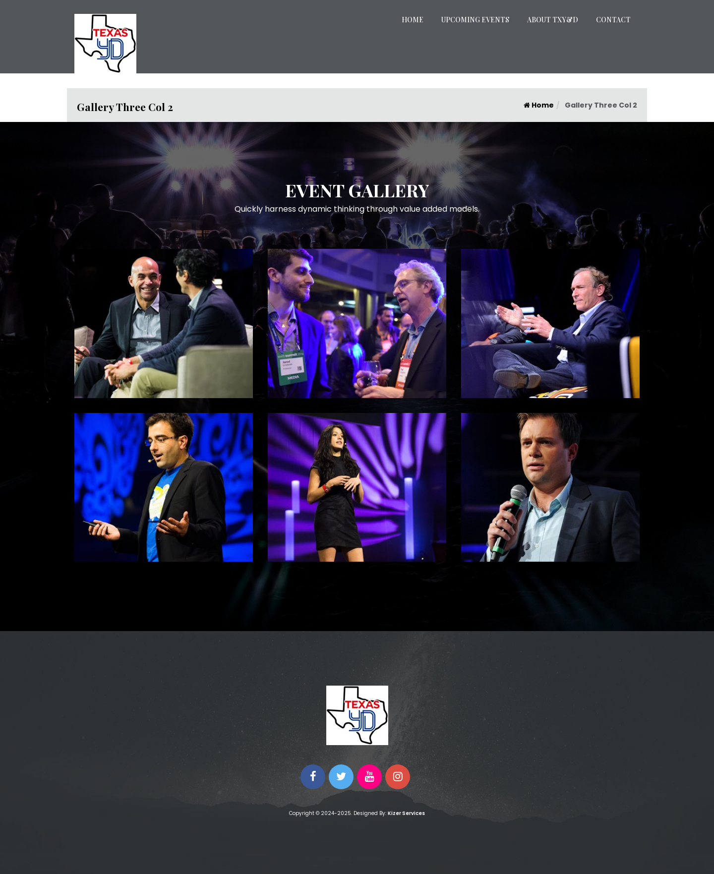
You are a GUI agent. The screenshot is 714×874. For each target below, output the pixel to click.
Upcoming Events (475, 19)
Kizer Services (406, 813)
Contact (613, 19)
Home (412, 19)
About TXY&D (552, 19)
